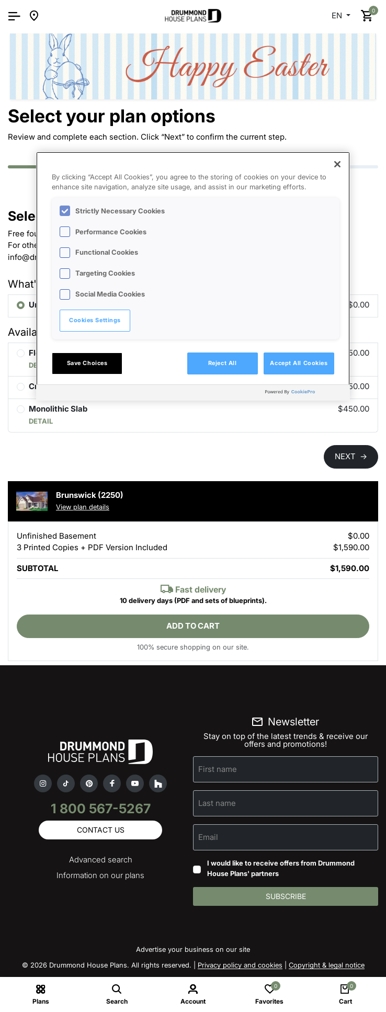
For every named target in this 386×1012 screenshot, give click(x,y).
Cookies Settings (95, 320)
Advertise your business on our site (193, 949)
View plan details (82, 507)
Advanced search (100, 860)
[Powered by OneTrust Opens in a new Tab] (305, 394)
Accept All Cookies (298, 363)
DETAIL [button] (41, 421)
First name (217, 769)
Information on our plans (100, 875)
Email (208, 837)
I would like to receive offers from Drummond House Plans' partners (281, 868)
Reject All (222, 363)
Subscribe (286, 896)
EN (338, 15)
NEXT (351, 456)
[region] (193, 276)
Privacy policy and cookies (240, 965)
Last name (217, 803)
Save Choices (87, 363)
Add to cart (193, 626)
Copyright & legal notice (327, 965)
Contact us (100, 829)
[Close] (337, 164)
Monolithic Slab (58, 409)
